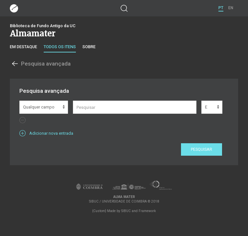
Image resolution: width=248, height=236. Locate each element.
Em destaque (23, 46)
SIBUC (126, 211)
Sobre (89, 46)
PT (220, 8)
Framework (147, 211)
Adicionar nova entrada (46, 133)
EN (230, 8)
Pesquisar (201, 149)
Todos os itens (60, 46)
